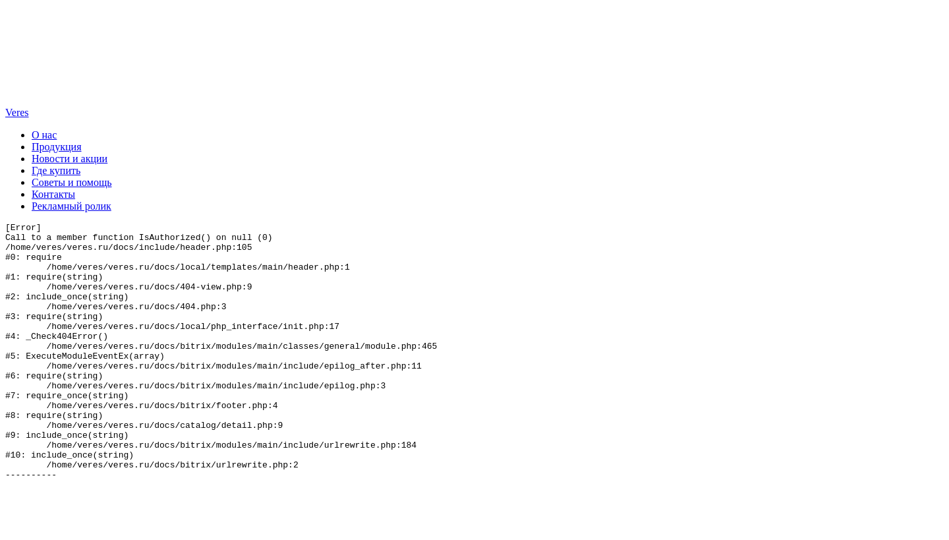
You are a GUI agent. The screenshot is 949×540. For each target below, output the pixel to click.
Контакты (53, 194)
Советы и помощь (72, 182)
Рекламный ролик (71, 206)
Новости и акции (69, 158)
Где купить (56, 170)
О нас (44, 134)
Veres (17, 112)
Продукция (57, 146)
